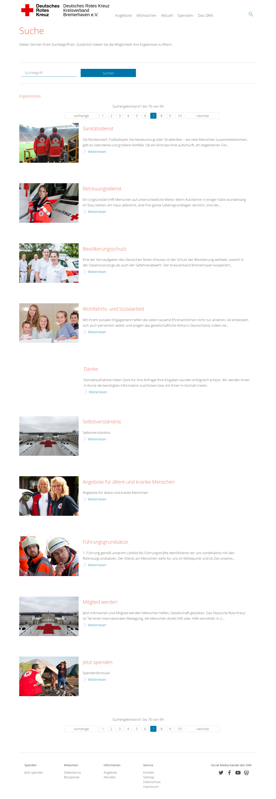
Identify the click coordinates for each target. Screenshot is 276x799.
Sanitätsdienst (98, 129)
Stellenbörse (72, 772)
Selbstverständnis (102, 422)
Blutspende (71, 777)
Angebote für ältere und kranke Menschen (129, 482)
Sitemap (148, 777)
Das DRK (205, 15)
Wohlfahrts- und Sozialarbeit (113, 309)
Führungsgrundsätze (105, 542)
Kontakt (148, 772)
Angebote (123, 15)
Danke (91, 369)
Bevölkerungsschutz (104, 249)
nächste (203, 116)
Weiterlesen (97, 151)
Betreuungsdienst (102, 189)
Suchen (108, 73)
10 (180, 116)
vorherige (81, 116)
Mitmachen (147, 15)
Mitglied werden (100, 602)
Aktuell (167, 15)
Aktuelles (110, 777)
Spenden (185, 15)
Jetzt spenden (97, 662)
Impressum (151, 787)
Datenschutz (152, 782)
